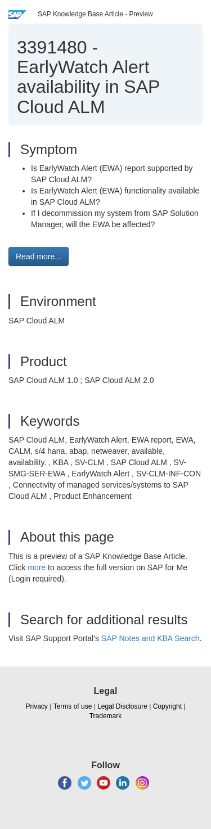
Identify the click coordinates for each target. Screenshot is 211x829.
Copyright (167, 706)
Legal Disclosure (122, 706)
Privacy (37, 706)
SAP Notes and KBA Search (150, 638)
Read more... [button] (38, 256)
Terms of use (72, 706)
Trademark (105, 716)
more (37, 567)
